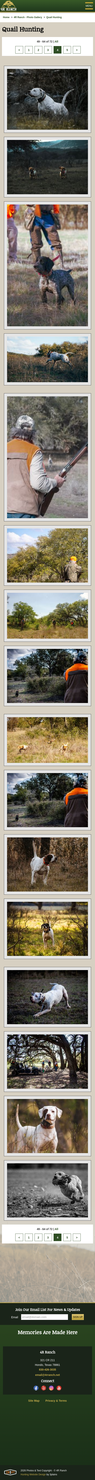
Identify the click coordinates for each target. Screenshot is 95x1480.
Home (6, 17)
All (56, 41)
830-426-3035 (47, 1369)
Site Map (34, 1400)
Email (14, 1317)
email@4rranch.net (47, 1374)
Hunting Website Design (33, 1474)
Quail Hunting (54, 17)
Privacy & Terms (56, 1400)
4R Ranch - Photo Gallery (28, 17)
